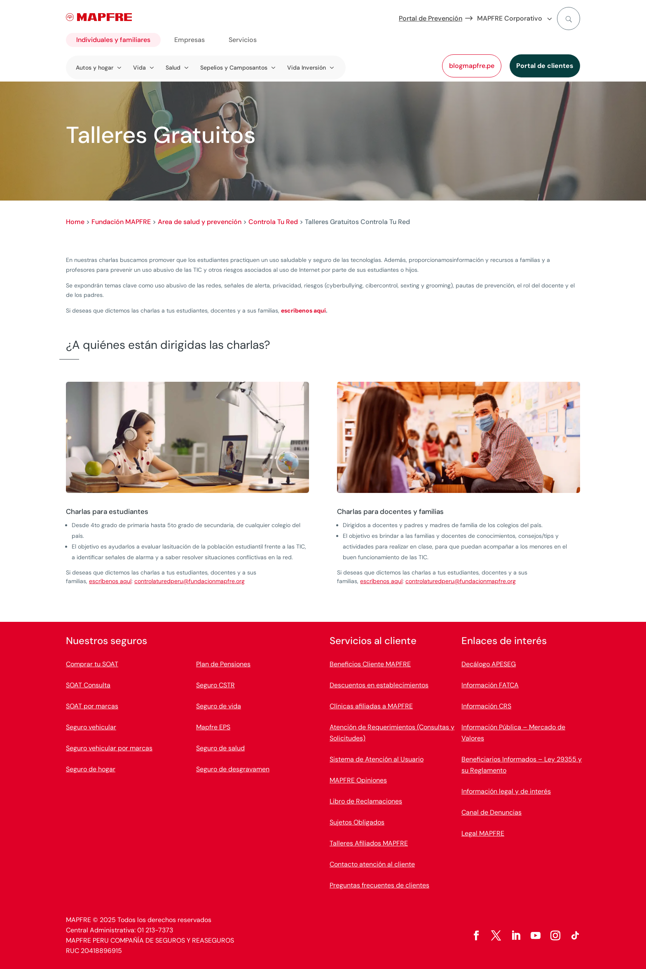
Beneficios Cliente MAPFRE (370, 664)
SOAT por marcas (92, 706)
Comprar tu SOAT (92, 664)
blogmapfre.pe (471, 65)
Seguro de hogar (90, 769)
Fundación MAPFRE (121, 221)
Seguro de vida (218, 706)
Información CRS (486, 706)
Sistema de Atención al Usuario (377, 759)
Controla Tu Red (273, 221)
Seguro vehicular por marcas (109, 748)
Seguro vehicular (91, 727)
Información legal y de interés (506, 791)
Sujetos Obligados (357, 822)
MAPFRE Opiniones (358, 780)
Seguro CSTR (215, 685)
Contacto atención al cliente (372, 864)
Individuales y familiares (113, 39)
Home (75, 221)
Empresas (189, 39)
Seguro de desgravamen (232, 769)
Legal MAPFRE (482, 833)
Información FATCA (490, 685)
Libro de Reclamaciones (366, 801)
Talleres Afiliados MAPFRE (369, 843)
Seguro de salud (220, 748)
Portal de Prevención (430, 18)
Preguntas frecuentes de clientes (379, 885)
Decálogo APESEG (488, 664)
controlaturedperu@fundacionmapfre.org (189, 581)
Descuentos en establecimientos (379, 685)
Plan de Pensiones (223, 664)
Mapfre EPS (213, 727)
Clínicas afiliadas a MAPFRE (371, 706)
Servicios (243, 39)
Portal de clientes (544, 65)
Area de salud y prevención (199, 221)
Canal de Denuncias (491, 812)
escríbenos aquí (303, 310)
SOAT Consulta (88, 685)
